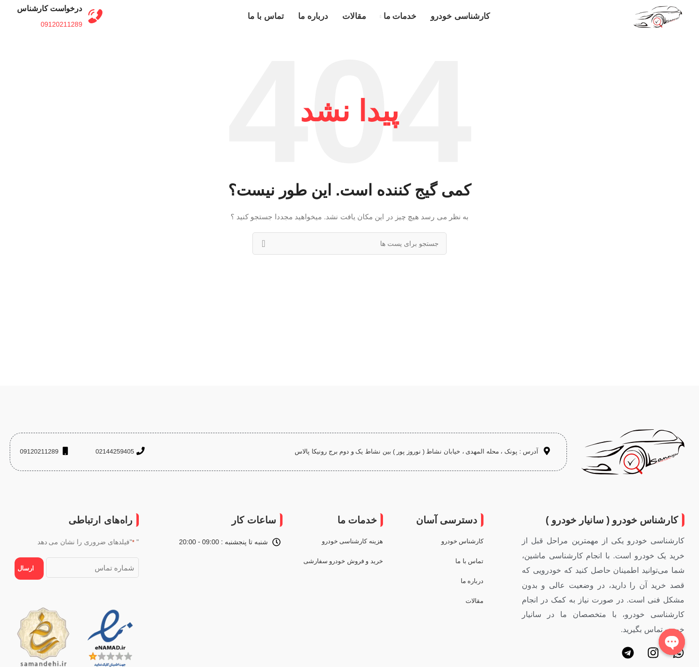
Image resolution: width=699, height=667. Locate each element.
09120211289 (61, 32)
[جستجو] (349, 259)
